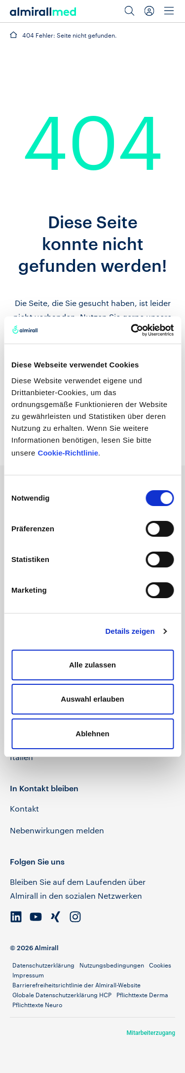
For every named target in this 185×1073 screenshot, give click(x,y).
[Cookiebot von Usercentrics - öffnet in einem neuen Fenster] (132, 330)
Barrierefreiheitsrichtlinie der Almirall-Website (76, 984)
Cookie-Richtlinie (68, 453)
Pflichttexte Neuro (37, 1004)
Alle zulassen (92, 665)
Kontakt (24, 808)
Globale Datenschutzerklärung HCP (61, 994)
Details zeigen (130, 631)
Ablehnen (92, 733)
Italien (21, 757)
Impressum (28, 974)
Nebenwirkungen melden (57, 830)
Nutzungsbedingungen (111, 965)
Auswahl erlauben (92, 699)
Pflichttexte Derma (142, 994)
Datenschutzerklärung (43, 965)
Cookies (160, 965)
